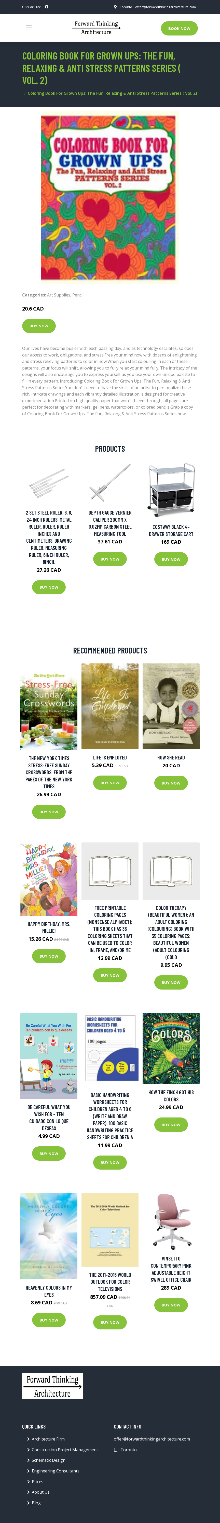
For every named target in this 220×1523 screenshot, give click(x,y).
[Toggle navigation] (29, 29)
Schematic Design (48, 1462)
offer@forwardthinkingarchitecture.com (163, 4)
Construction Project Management (65, 1451)
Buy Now (39, 327)
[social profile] (46, 8)
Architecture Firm (48, 1441)
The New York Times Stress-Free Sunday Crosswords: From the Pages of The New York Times (48, 773)
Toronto (121, 10)
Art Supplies (58, 296)
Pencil (78, 296)
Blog (36, 1504)
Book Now (179, 29)
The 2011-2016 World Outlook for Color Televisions (110, 1283)
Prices (37, 1483)
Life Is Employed (110, 759)
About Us (41, 1493)
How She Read (171, 759)
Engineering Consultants (55, 1472)
